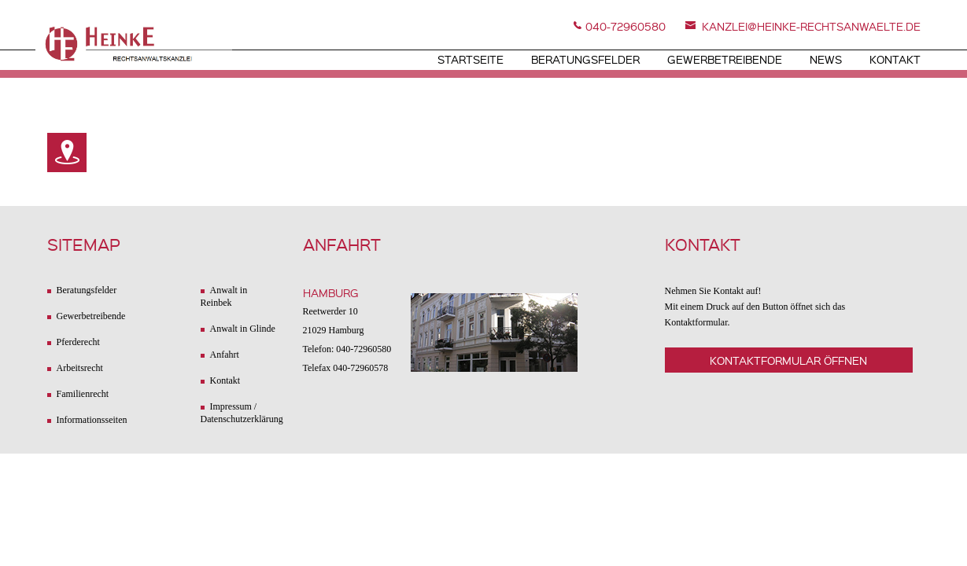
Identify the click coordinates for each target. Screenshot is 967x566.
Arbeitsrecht (80, 367)
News (826, 59)
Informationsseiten (92, 419)
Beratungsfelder (585, 59)
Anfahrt (224, 354)
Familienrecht (83, 393)
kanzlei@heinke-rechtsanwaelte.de (811, 26)
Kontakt (895, 59)
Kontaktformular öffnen (788, 360)
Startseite (470, 59)
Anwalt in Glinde (242, 328)
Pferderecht (78, 341)
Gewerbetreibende (724, 59)
